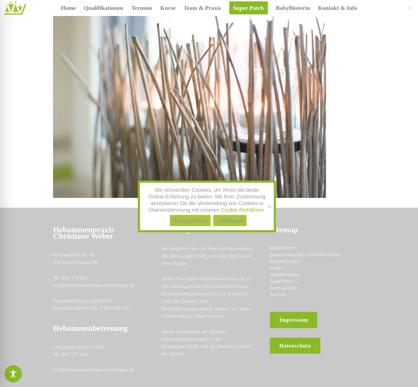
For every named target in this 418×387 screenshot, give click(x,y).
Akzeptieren (190, 220)
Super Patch (282, 281)
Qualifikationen (285, 274)
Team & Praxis (284, 288)
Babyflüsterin (283, 248)
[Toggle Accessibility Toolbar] (13, 374)
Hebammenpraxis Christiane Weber (305, 254)
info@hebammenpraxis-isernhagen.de (93, 285)
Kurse (275, 268)
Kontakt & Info (284, 261)
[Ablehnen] (269, 206)
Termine (278, 294)
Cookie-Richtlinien (242, 210)
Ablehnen (230, 220)
